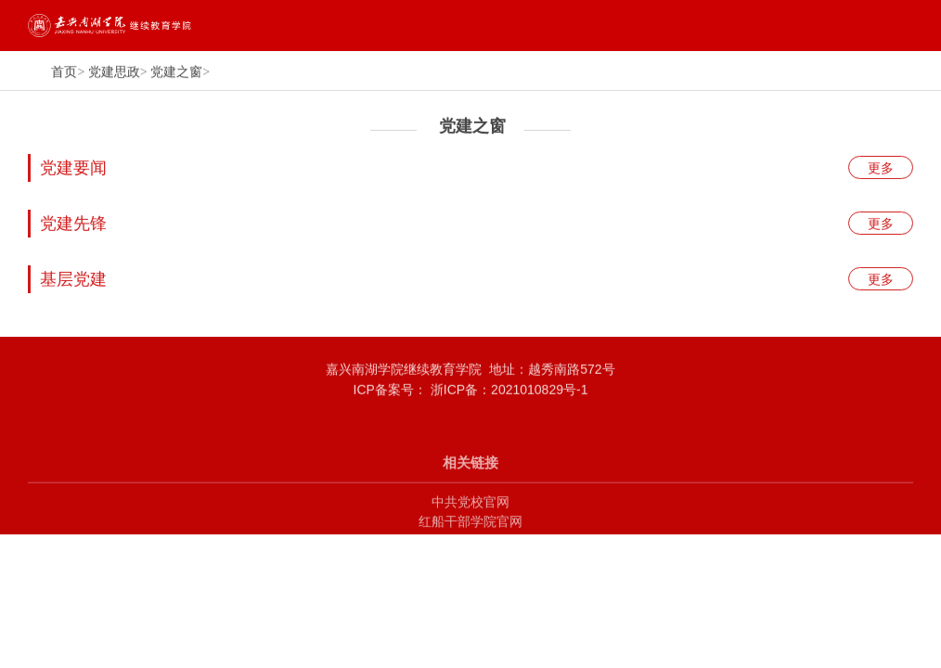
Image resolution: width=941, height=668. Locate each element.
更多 (881, 170)
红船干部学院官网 (470, 534)
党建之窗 (176, 73)
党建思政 (114, 73)
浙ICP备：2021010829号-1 (507, 393)
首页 (64, 73)
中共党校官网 (470, 514)
